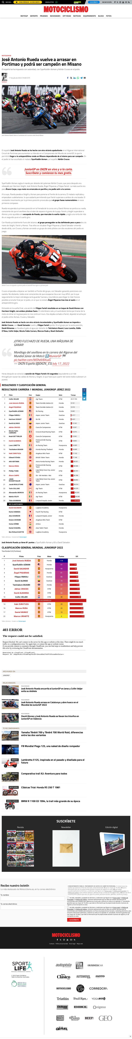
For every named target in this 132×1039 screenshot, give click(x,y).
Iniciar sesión (107, 2)
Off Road (67, 16)
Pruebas (44, 16)
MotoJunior (6, 55)
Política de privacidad (62, 944)
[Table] (44, 463)
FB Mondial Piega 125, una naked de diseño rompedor (50, 746)
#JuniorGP (55, 356)
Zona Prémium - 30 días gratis (28, 2)
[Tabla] (44, 584)
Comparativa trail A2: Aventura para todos (44, 773)
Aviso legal (72, 944)
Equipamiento (89, 16)
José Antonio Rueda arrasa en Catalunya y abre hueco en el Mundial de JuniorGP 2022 (49, 703)
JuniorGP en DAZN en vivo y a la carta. (48, 169)
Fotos (108, 16)
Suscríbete (94, 2)
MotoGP (24, 16)
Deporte (34, 16)
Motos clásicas (12, 801)
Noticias (77, 16)
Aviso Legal (108, 891)
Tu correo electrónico (9, 904)
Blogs (101, 16)
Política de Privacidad (120, 891)
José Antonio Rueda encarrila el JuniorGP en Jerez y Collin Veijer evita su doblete (51, 690)
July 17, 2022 (60, 363)
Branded (15, 732)
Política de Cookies (73, 892)
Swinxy (4, 82)
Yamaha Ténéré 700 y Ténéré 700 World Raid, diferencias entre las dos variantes (52, 733)
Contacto (51, 944)
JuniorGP (6, 675)
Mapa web (80, 944)
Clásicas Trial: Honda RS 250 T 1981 (40, 787)
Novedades (55, 16)
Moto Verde (14, 787)
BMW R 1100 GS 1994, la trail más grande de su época (50, 801)
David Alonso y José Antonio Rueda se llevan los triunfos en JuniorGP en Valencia (50, 717)
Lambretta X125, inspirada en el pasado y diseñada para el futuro (52, 761)
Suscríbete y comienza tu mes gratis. (48, 172)
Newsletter (49, 2)
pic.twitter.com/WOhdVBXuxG (32, 359)
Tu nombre (5, 895)
